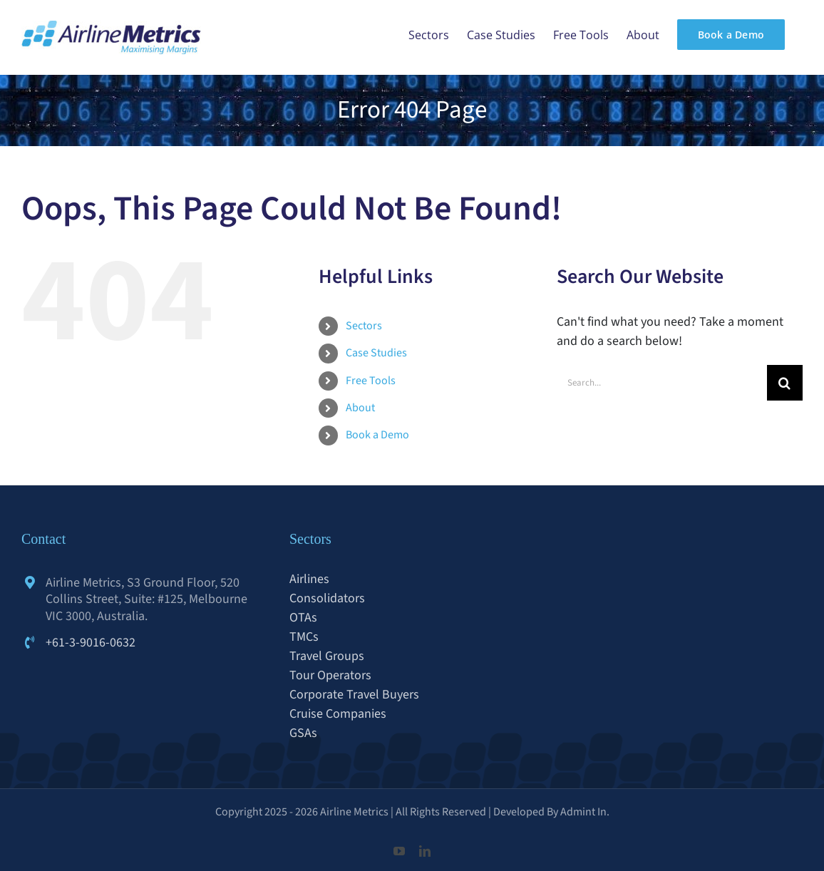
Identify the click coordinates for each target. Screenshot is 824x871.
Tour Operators (330, 675)
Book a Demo (377, 435)
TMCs (304, 637)
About (360, 408)
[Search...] (662, 383)
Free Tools (371, 380)
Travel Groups (326, 656)
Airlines (309, 579)
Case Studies (376, 353)
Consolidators (327, 598)
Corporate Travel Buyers (354, 695)
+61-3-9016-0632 (90, 642)
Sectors (364, 326)
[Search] (785, 383)
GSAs (303, 733)
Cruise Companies (337, 714)
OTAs (303, 618)
